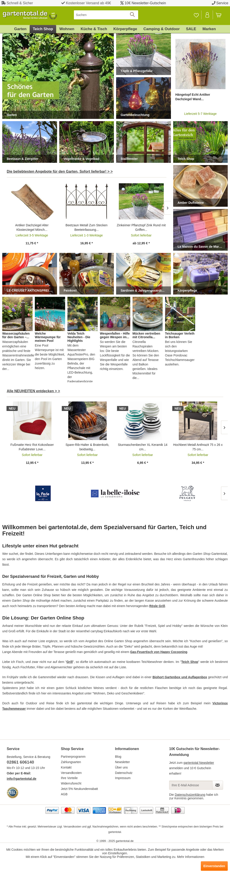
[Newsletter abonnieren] (217, 785)
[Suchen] (106, 14)
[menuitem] (106, 14)
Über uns (121, 767)
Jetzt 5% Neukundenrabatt (79, 789)
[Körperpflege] (125, 29)
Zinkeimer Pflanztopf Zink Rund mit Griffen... (141, 227)
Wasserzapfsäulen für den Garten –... (16, 335)
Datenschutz (124, 773)
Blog (118, 756)
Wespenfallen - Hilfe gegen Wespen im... (115, 335)
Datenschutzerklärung (190, 794)
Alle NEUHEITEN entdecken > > (33, 391)
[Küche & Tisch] (93, 29)
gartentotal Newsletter (199, 762)
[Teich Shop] (43, 29)
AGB (64, 794)
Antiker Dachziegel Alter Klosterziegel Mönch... (32, 227)
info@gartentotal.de (21, 778)
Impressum (122, 778)
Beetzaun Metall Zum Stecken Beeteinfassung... (87, 227)
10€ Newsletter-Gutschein (145, 3)
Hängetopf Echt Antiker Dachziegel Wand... (192, 97)
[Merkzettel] (196, 14)
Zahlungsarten (71, 762)
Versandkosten (71, 773)
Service (222, 3)
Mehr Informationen (190, 857)
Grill (69, 662)
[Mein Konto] (207, 14)
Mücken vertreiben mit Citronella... (146, 335)
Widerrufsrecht (71, 783)
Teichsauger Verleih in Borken (180, 335)
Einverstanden (214, 866)
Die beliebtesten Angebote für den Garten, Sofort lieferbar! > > (60, 171)
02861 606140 (20, 762)
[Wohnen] (66, 29)
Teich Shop (189, 662)
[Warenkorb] (220, 14)
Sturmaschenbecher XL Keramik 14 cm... (142, 447)
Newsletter (122, 762)
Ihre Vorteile (69, 778)
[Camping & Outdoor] (161, 29)
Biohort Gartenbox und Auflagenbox (180, 677)
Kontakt (66, 767)
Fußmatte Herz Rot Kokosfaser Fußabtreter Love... (32, 447)
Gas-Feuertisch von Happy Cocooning (158, 652)
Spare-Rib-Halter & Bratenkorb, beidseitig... (87, 447)
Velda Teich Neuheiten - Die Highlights (78, 337)
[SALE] (191, 29)
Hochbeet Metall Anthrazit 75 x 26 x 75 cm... (198, 447)
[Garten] (20, 29)
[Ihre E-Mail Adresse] (190, 785)
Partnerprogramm (73, 756)
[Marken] (209, 29)
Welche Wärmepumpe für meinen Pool (48, 337)
